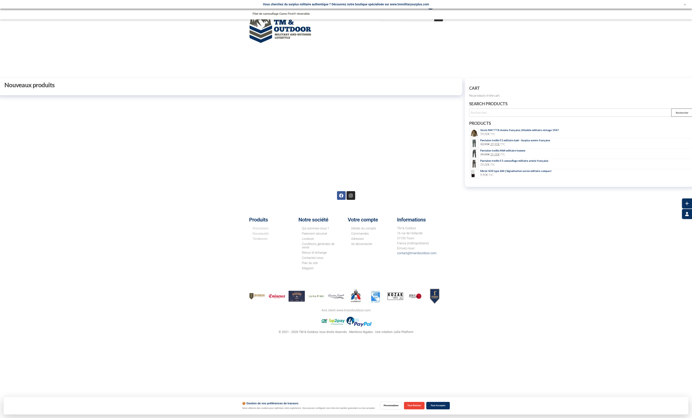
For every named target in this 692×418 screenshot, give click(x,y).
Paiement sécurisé (314, 233)
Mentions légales (361, 332)
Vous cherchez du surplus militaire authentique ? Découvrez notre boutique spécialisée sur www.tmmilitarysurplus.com (346, 4)
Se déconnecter (361, 244)
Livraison (308, 239)
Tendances (260, 239)
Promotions (260, 228)
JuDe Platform (403, 332)
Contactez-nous (312, 258)
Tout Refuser (414, 405)
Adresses (357, 239)
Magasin (308, 268)
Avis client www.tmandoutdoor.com (346, 310)
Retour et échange (314, 252)
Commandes (360, 233)
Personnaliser (391, 405)
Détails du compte (363, 228)
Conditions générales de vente (318, 245)
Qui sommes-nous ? (315, 228)
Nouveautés (261, 233)
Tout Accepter (438, 405)
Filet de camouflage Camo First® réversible (281, 13)
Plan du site (310, 263)
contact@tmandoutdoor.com (416, 253)
